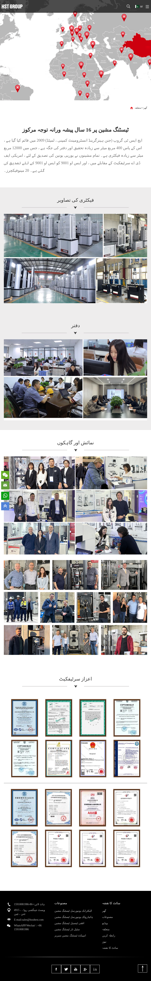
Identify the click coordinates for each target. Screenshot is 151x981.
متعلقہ (138, 108)
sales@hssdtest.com (33, 919)
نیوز (104, 941)
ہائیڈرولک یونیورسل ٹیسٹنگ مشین (73, 917)
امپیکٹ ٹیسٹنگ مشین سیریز (70, 935)
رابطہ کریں (108, 935)
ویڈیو (105, 923)
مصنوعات (107, 917)
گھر (145, 108)
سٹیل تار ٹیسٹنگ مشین (67, 929)
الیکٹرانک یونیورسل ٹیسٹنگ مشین (73, 910)
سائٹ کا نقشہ (110, 947)
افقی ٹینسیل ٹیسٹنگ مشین (69, 923)
